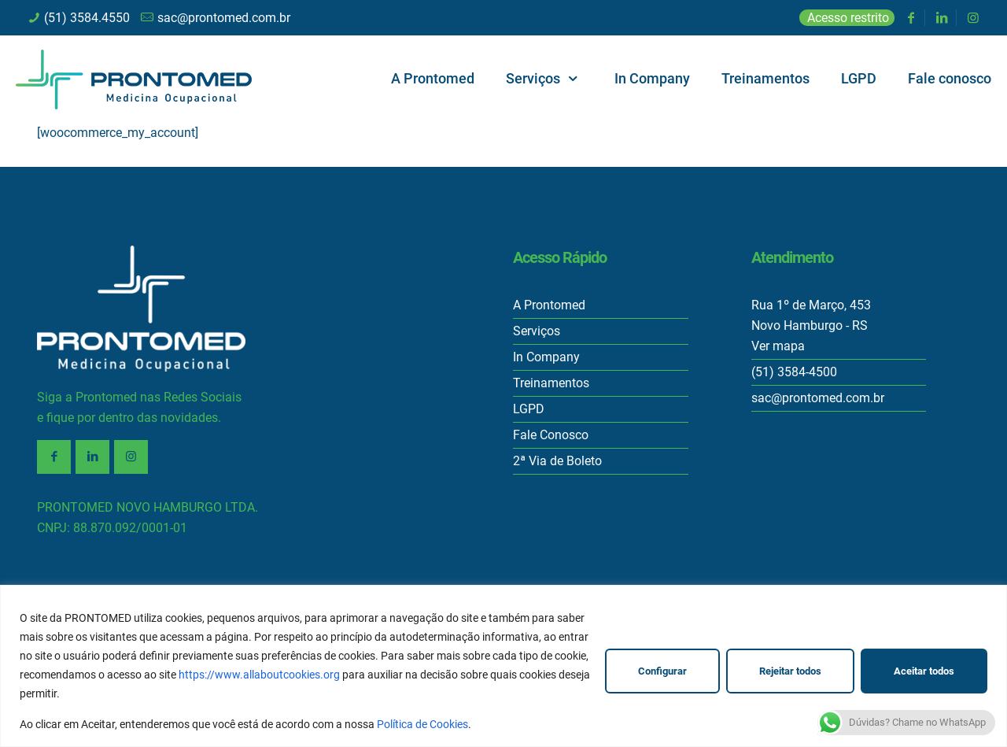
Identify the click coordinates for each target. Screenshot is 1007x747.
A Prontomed (549, 305)
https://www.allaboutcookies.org (259, 674)
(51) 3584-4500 (794, 371)
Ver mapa (778, 345)
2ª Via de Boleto (557, 460)
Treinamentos (551, 382)
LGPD (528, 408)
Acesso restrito (848, 17)
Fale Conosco (550, 434)
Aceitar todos (924, 671)
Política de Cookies (422, 724)
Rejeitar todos (790, 671)
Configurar (662, 671)
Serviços (536, 331)
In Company (546, 356)
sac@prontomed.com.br (223, 17)
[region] (503, 666)
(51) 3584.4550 (87, 17)
